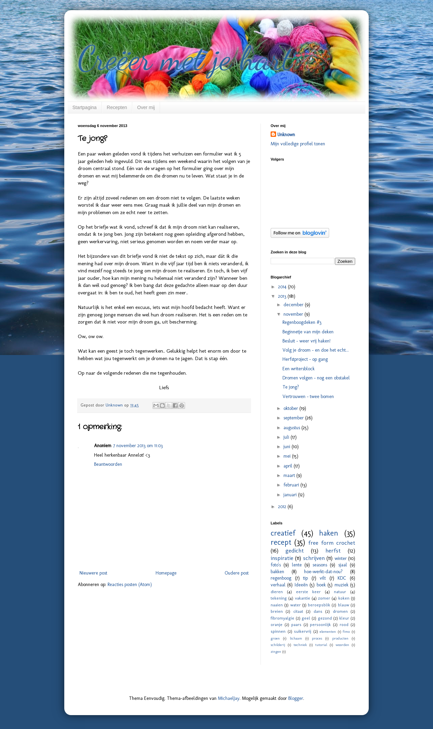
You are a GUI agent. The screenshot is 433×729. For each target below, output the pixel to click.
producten (340, 638)
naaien (277, 604)
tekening (279, 598)
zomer (324, 598)
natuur (340, 591)
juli (287, 437)
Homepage (166, 573)
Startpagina (84, 107)
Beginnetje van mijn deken (308, 332)
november (293, 314)
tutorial (321, 644)
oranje (276, 624)
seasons (320, 565)
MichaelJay (229, 698)
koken (343, 598)
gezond (325, 618)
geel (306, 618)
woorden (342, 644)
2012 (283, 506)
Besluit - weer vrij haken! (306, 341)
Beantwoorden (108, 464)
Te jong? (290, 387)
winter (341, 558)
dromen (340, 611)
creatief (283, 533)
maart (289, 475)
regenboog (281, 578)
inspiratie (282, 558)
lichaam (296, 638)
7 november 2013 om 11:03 (138, 446)
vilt (323, 578)
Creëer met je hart (185, 58)
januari (290, 495)
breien (277, 611)
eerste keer (308, 591)
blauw (343, 604)
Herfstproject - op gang (305, 359)
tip (305, 578)
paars (296, 624)
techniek (300, 644)
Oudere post (237, 573)
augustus (292, 428)
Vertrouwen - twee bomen (308, 396)
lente (297, 565)
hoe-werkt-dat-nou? (323, 572)
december (294, 305)
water (295, 604)
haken (328, 533)
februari (291, 485)
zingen (276, 651)
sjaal (342, 565)
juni (287, 447)
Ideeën (301, 585)
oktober (291, 408)
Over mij (146, 107)
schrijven (314, 558)
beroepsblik (319, 604)
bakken (277, 572)
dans (318, 611)
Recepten (117, 107)
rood (344, 624)
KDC (342, 578)
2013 (283, 296)
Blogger (295, 698)
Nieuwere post (93, 573)
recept (281, 542)
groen (275, 638)
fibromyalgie (282, 618)
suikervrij (302, 631)
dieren (277, 591)
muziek (341, 585)
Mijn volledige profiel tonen (298, 144)
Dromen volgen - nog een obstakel (316, 378)
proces (317, 638)
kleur (344, 618)
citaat (298, 611)
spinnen (278, 631)
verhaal (278, 585)
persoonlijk (320, 624)
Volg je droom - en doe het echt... (315, 350)
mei (287, 456)
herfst (333, 550)
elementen (328, 631)
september (294, 418)
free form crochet (331, 542)
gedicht (295, 550)
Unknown (286, 135)
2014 (283, 287)
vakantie (302, 598)
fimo (346, 631)
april (288, 466)
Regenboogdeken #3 (301, 322)
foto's (276, 565)
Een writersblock (298, 369)
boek (321, 585)
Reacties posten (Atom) (130, 584)
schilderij (278, 644)
